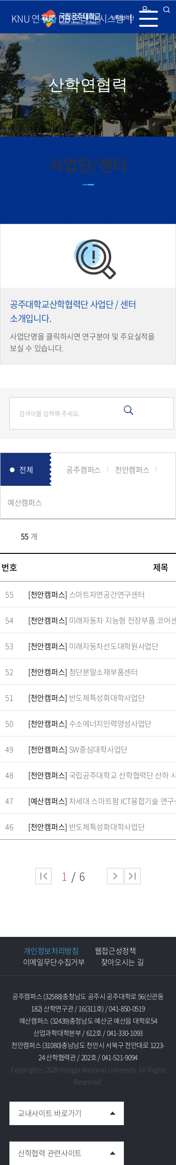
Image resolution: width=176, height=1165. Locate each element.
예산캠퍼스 (25, 502)
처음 (43, 876)
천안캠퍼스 (132, 469)
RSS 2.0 (7, 536)
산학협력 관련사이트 (45, 1150)
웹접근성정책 (115, 950)
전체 (26, 469)
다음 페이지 (115, 876)
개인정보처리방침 (51, 950)
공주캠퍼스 (83, 469)
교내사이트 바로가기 (45, 1110)
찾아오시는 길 (122, 961)
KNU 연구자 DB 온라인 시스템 (67, 18)
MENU (152, 19)
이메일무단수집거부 (54, 961)
